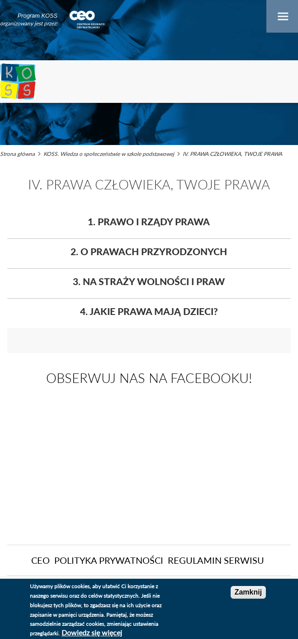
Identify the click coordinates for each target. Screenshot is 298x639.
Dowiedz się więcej (91, 632)
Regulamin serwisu (216, 560)
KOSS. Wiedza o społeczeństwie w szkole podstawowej (108, 153)
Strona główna (17, 153)
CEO (40, 560)
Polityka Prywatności (108, 560)
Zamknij (248, 592)
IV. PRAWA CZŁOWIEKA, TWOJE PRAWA (232, 153)
